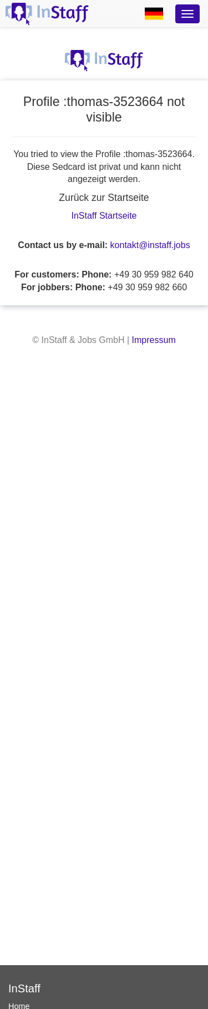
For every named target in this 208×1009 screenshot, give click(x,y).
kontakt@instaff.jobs (150, 245)
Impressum (154, 340)
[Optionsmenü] (187, 13)
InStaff (24, 988)
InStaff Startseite (104, 215)
